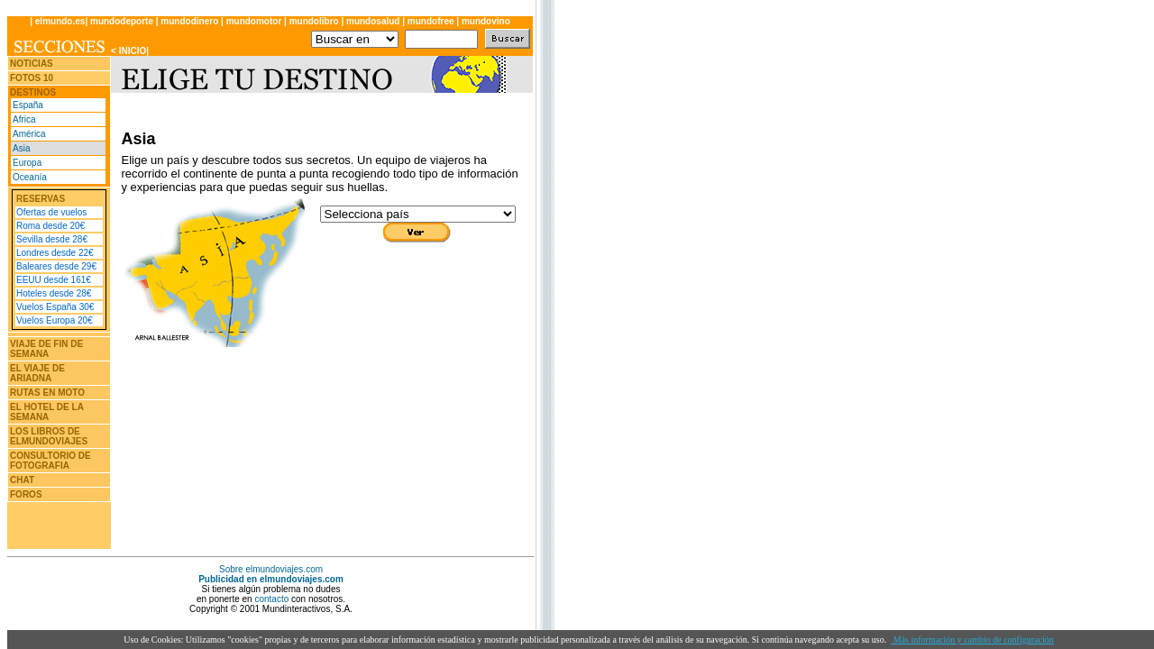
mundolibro (314, 21)
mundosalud (374, 21)
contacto (271, 599)
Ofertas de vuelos (51, 212)
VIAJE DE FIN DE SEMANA (46, 349)
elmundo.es (60, 21)
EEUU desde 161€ (53, 280)
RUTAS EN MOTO (47, 393)
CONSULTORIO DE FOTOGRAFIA (50, 461)
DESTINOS (33, 92)
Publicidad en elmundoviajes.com (270, 579)
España (28, 105)
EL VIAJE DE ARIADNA (37, 373)
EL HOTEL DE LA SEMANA (47, 412)
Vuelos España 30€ (55, 307)
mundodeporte (121, 21)
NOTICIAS (31, 64)
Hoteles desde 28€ (53, 293)
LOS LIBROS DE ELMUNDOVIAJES (48, 436)
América (29, 134)
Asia (21, 148)
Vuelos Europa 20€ (54, 320)
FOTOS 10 (31, 78)
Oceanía (30, 177)
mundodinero (189, 21)
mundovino (486, 21)
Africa (24, 119)
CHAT (22, 480)
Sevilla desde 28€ (51, 239)
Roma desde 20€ (50, 226)
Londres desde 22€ (55, 253)
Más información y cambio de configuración (972, 639)
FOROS (26, 494)
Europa (27, 163)
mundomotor (254, 21)
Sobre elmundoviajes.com (271, 569)
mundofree (432, 21)
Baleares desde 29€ (56, 266)
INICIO (133, 51)
